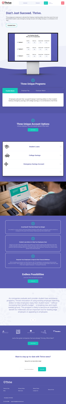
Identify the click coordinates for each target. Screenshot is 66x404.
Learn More (33, 343)
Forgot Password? (51, 3)
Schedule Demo (11, 25)
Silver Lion (20, 390)
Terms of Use (6, 388)
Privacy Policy (21, 388)
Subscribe (42, 369)
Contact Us (33, 281)
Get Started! (33, 129)
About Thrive (36, 388)
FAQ (4, 390)
